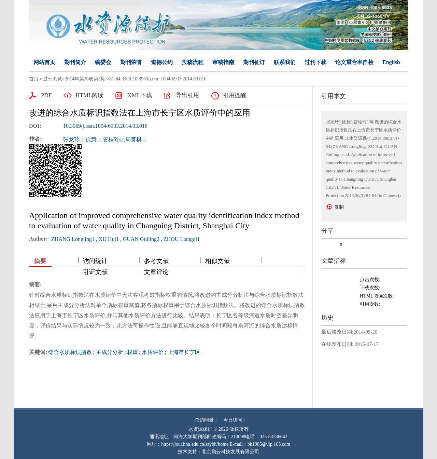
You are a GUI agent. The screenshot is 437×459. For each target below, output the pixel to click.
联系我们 (285, 62)
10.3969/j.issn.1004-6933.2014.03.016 (105, 126)
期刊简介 (75, 62)
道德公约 (162, 62)
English (391, 62)
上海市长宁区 (184, 352)
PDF (46, 95)
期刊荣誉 (131, 62)
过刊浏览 (52, 78)
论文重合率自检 (354, 62)
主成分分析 (109, 352)
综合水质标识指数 (70, 352)
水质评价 (153, 352)
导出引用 (187, 95)
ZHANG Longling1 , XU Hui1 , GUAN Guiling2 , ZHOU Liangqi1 (125, 239)
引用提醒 (234, 95)
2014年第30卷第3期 (85, 78)
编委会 (103, 62)
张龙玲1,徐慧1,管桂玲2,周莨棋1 (104, 139)
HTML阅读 (89, 95)
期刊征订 (254, 62)
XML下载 (139, 95)
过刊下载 (315, 62)
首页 (34, 78)
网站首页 (44, 62)
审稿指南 (223, 62)
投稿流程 (192, 62)
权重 (132, 352)
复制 (339, 207)
